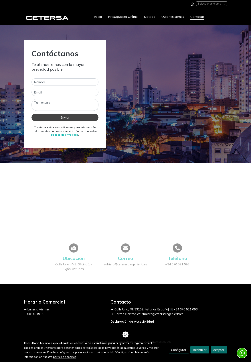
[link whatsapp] (192, 4)
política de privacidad (64, 134)
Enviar (65, 117)
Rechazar (200, 350)
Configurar (178, 350)
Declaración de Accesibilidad (132, 322)
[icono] (73, 248)
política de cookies (64, 357)
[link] (47, 16)
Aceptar (218, 350)
